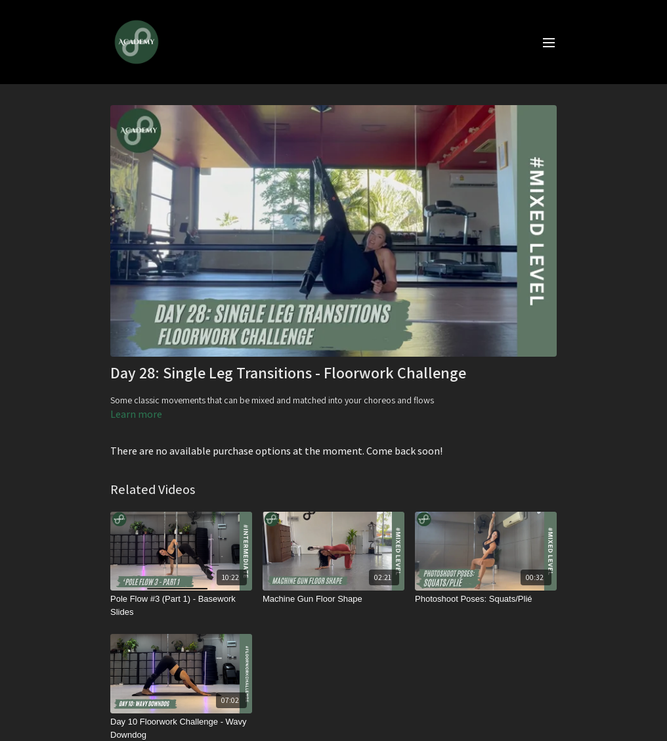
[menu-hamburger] (549, 42)
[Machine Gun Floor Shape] (333, 599)
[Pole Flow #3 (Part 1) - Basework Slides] (181, 605)
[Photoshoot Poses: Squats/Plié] (486, 599)
